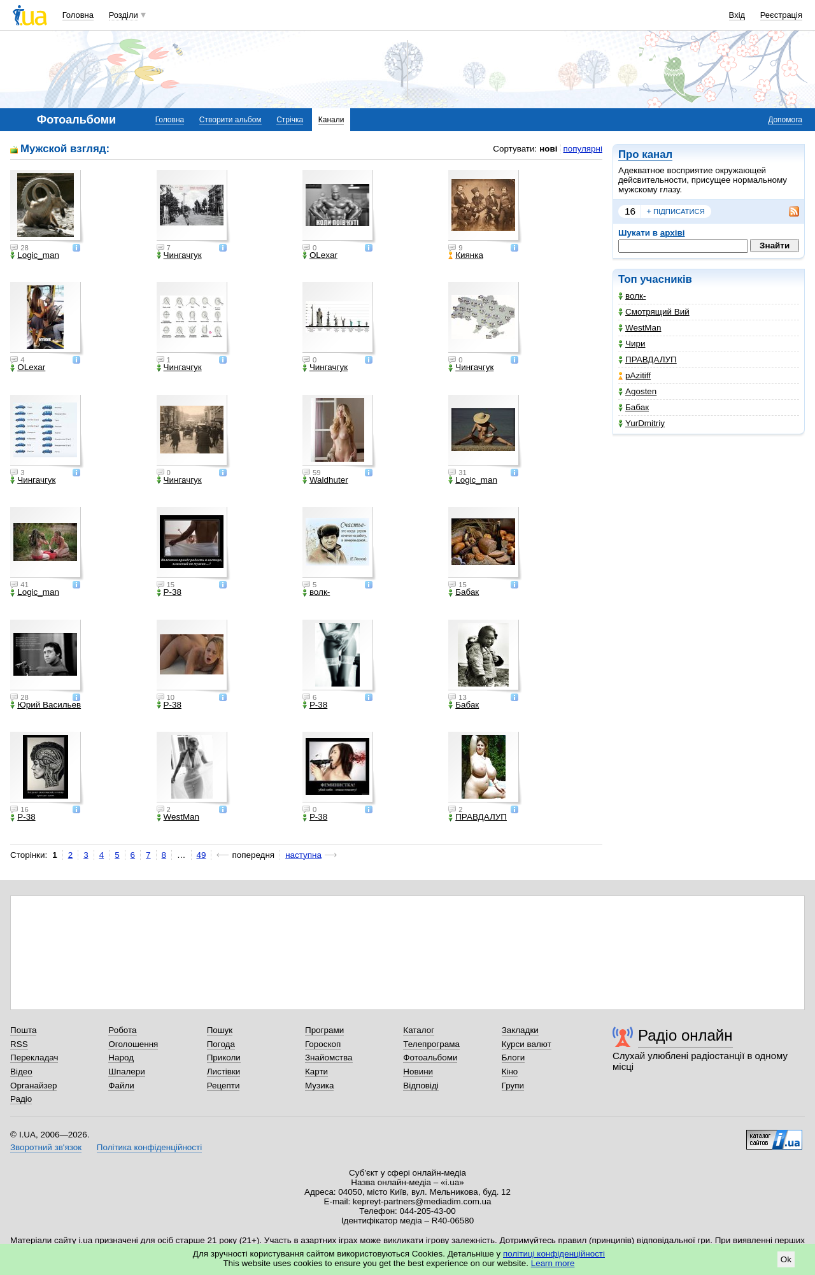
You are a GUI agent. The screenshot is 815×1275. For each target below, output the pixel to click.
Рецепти (223, 1085)
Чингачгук (179, 255)
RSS (19, 1044)
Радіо (21, 1099)
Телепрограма (431, 1044)
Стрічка (289, 119)
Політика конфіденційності (149, 1147)
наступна (303, 855)
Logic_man (34, 255)
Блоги (513, 1057)
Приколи (224, 1057)
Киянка (465, 255)
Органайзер (33, 1085)
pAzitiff (634, 375)
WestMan (640, 327)
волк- (632, 296)
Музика (319, 1085)
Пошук (220, 1030)
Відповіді (421, 1085)
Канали (331, 119)
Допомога (785, 119)
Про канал (645, 154)
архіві (672, 233)
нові (548, 148)
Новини (418, 1071)
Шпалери (126, 1071)
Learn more (553, 1263)
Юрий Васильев (45, 705)
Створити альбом (230, 119)
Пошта (23, 1030)
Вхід (737, 15)
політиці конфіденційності (554, 1253)
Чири (631, 343)
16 (630, 211)
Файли (121, 1085)
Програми (324, 1030)
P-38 (169, 592)
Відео (21, 1071)
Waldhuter (325, 480)
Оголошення (133, 1044)
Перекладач (34, 1057)
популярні (582, 148)
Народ (121, 1057)
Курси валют (526, 1044)
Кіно (510, 1071)
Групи (513, 1085)
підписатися (675, 211)
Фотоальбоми (430, 1057)
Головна (78, 15)
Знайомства (329, 1057)
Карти (316, 1071)
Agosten (637, 391)
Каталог (418, 1030)
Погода (221, 1044)
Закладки (520, 1030)
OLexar (319, 255)
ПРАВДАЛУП (647, 359)
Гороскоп (323, 1044)
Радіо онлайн (685, 1035)
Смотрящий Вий (654, 312)
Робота (122, 1030)
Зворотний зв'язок (46, 1147)
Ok (786, 1259)
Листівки (224, 1071)
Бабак (633, 407)
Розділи (123, 15)
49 (201, 855)
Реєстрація (781, 15)
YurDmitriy (641, 423)
